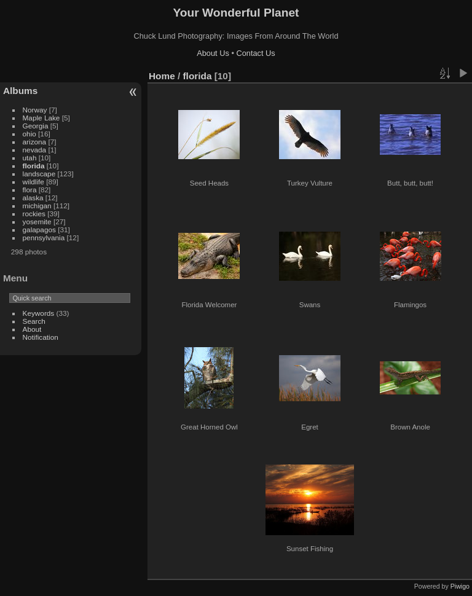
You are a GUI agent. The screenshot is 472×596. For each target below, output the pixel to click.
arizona (35, 142)
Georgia (36, 126)
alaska (33, 198)
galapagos (39, 229)
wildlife (33, 182)
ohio (29, 134)
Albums (20, 90)
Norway (35, 110)
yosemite (37, 221)
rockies (34, 214)
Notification (40, 337)
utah (30, 158)
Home (162, 76)
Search (34, 321)
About (32, 329)
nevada (35, 150)
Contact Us (255, 53)
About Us (213, 53)
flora (30, 190)
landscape (39, 174)
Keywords (39, 313)
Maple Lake (41, 118)
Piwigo (460, 586)
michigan (37, 206)
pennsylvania (44, 237)
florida (34, 166)
